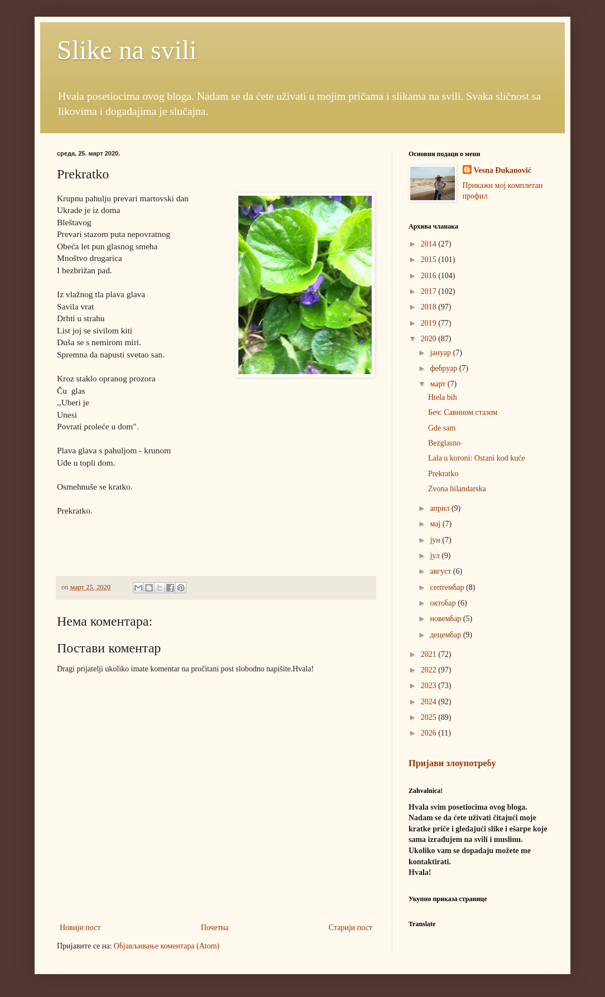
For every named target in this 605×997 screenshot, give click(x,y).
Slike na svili (127, 50)
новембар (446, 618)
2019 (430, 323)
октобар (444, 603)
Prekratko (443, 474)
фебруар (444, 368)
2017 (430, 291)
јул (435, 555)
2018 (430, 307)
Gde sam (441, 428)
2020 (430, 339)
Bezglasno (444, 443)
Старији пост (350, 927)
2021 (430, 654)
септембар (448, 587)
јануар (441, 353)
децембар (446, 635)
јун (436, 540)
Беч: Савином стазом (462, 412)
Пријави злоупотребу (452, 763)
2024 (430, 702)
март (438, 384)
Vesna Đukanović (502, 170)
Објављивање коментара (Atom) (166, 946)
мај (436, 524)
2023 (430, 685)
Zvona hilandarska (457, 489)
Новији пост (80, 927)
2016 (430, 276)
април (441, 508)
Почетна (215, 927)
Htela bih (442, 397)
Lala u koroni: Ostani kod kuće (476, 458)
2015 (430, 259)
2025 (430, 717)
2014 (430, 244)
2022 (430, 670)
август (441, 571)
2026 (430, 733)
